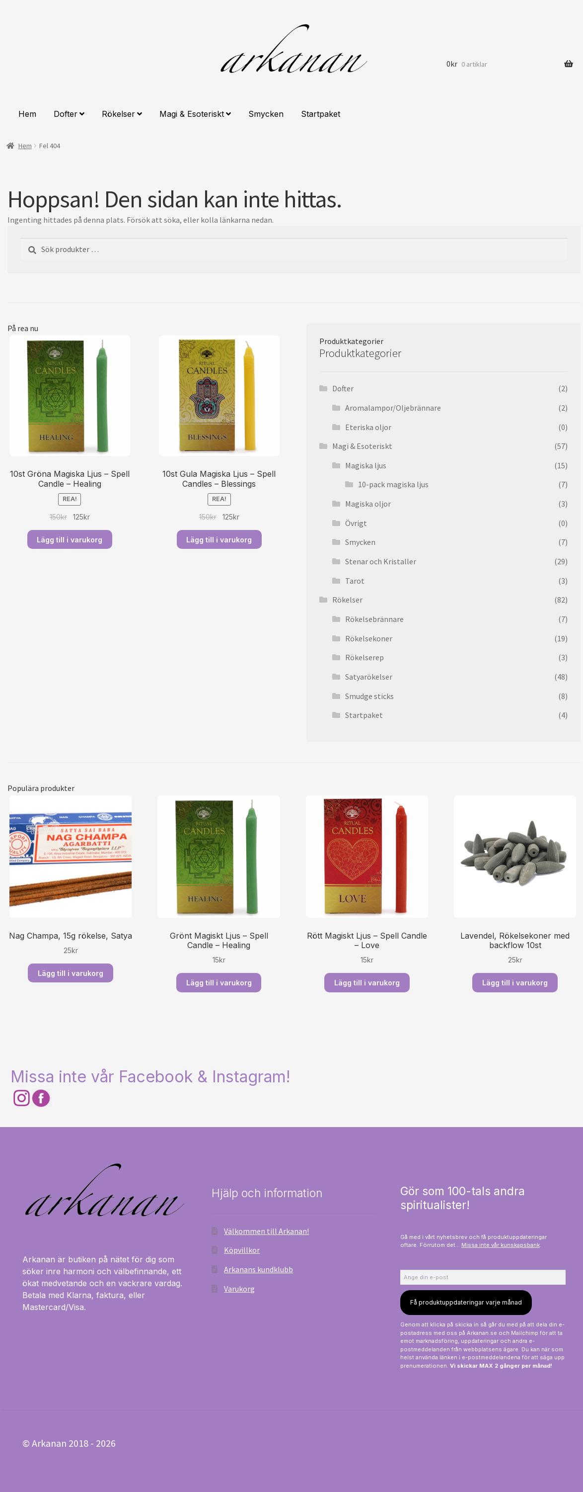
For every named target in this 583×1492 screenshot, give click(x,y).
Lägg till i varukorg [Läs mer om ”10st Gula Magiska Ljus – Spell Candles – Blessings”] (219, 539)
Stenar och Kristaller (380, 561)
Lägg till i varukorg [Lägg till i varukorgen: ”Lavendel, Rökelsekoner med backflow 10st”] (515, 982)
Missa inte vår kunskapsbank (500, 1244)
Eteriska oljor (368, 427)
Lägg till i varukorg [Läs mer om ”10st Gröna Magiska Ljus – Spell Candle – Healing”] (69, 539)
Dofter (65, 114)
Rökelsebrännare (374, 619)
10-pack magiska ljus (393, 484)
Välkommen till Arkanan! (266, 1231)
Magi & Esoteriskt (191, 114)
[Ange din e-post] (483, 1277)
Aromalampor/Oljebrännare (393, 408)
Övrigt (356, 523)
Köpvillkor (242, 1250)
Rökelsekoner (368, 638)
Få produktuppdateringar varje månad (466, 1302)
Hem (27, 114)
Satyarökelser (368, 677)
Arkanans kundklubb (258, 1269)
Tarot (354, 581)
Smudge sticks (369, 696)
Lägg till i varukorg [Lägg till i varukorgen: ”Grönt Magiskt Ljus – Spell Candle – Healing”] (219, 982)
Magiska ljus (365, 465)
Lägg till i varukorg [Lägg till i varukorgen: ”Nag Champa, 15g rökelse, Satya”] (70, 973)
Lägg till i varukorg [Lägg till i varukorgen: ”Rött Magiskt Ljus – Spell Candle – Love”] (367, 982)
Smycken (266, 114)
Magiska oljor (368, 504)
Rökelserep (364, 657)
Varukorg (239, 1289)
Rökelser (118, 114)
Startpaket (320, 114)
